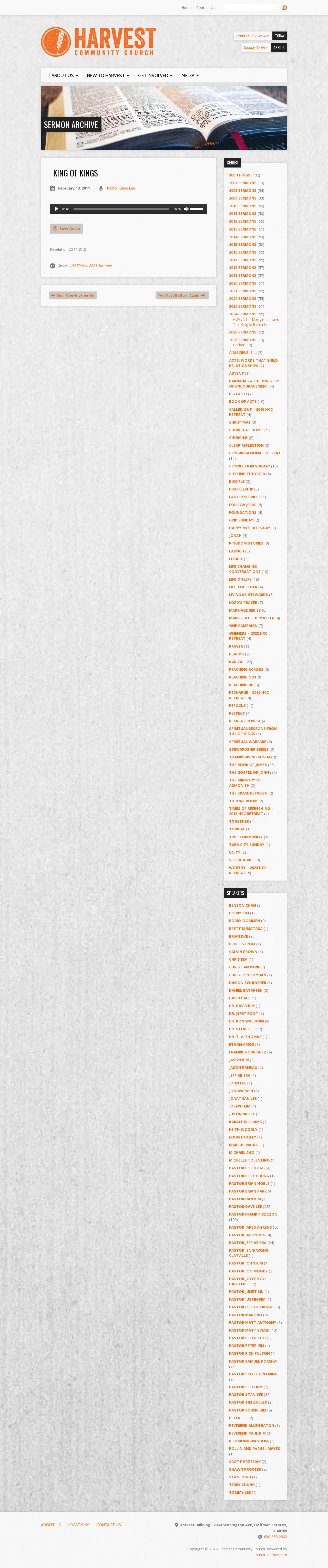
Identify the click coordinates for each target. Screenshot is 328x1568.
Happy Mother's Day (249, 527)
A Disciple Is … (243, 352)
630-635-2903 (275, 1536)
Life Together (243, 586)
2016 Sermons (243, 252)
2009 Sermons (243, 198)
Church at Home (246, 429)
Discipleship (241, 489)
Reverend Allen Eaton (251, 1425)
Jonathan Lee (243, 1098)
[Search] (251, 8)
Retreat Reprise (245, 720)
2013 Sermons (243, 229)
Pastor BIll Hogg (247, 1167)
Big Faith (238, 393)
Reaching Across (246, 669)
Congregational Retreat (255, 453)
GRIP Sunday (241, 520)
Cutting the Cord (247, 473)
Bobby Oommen (244, 920)
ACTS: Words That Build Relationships (253, 363)
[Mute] (186, 209)
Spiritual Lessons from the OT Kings (253, 731)
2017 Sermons (243, 259)
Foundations (243, 512)
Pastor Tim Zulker (248, 1402)
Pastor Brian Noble (249, 1183)
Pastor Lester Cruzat (251, 1306)
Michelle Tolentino (249, 1160)
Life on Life (240, 579)
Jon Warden (241, 1090)
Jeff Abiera (239, 1075)
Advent (236, 373)
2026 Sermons (243, 339)
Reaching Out (243, 677)
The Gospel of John (249, 772)
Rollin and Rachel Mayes (254, 1448)
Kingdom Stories (246, 543)
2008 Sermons (243, 190)
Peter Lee (238, 1417)
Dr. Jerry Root (243, 1013)
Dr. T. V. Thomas (245, 1036)
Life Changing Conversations (245, 569)
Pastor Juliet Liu (246, 1291)
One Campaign (243, 625)
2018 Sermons (243, 267)
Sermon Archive (71, 124)
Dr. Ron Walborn (246, 1021)
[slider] (122, 209)
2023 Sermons (243, 306)
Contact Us (205, 7)
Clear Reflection (246, 445)
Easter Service (243, 496)
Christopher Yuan (247, 975)
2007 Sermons (243, 182)
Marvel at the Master (251, 617)
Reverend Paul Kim (247, 1433)
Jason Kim (239, 1059)
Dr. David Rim (242, 1005)
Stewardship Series (249, 749)
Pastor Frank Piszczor (253, 1214)
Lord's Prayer (243, 602)
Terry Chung (242, 1484)
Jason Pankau (243, 1067)
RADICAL (236, 661)
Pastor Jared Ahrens (250, 1227)
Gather (238, 344)
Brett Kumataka (246, 928)
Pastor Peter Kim (246, 1345)
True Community (246, 836)
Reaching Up (241, 684)
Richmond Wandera (249, 1440)
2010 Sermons (243, 205)
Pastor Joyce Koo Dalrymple (247, 1281)
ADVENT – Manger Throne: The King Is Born (256, 322)
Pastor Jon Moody (248, 1271)
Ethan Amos (241, 1044)
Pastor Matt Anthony (252, 1322)
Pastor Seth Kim (246, 1386)
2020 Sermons (243, 283)
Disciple (237, 481)
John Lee (237, 1083)
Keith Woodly (243, 1129)
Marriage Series (245, 610)
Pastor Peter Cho (247, 1337)
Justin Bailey (242, 1113)
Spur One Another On (72, 295)
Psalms (236, 654)
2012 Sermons (243, 221)
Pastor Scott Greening (253, 1374)
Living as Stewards (248, 594)
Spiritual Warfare (247, 741)
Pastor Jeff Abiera (247, 1242)
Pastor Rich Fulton (249, 1353)
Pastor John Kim (246, 1263)
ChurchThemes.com (270, 1554)
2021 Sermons (243, 290)
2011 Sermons (100, 265)
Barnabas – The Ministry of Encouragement (254, 384)
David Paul (240, 998)
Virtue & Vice (241, 860)
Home (186, 7)
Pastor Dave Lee (121, 188)
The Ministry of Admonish (245, 783)
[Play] (56, 209)
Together (239, 821)
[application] (128, 209)
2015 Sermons (243, 244)
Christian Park (244, 967)
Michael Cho (241, 1152)
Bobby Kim (239, 913)
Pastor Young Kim (247, 1410)
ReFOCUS (237, 705)
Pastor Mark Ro (245, 1314)
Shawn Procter (245, 1469)
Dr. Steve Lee (241, 1029)
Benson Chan (242, 905)
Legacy (236, 558)
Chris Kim (238, 959)
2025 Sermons (243, 332)
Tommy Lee (240, 1492)
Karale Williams (245, 1121)
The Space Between (248, 793)
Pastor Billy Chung (249, 1175)
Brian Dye (238, 936)
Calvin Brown (243, 951)
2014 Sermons (243, 236)
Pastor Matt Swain (249, 1330)
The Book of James (248, 764)
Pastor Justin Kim (247, 1299)
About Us (51, 1524)
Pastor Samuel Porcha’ (253, 1361)
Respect (237, 713)
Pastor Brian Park (248, 1191)
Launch (236, 551)
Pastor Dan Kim (245, 1198)
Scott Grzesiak (245, 1461)
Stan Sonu (240, 1477)
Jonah (235, 535)
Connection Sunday (249, 466)
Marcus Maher (244, 1144)
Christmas (240, 422)
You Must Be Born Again (181, 295)
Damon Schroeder (247, 982)
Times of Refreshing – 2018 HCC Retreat (251, 811)
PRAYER (236, 646)
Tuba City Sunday (246, 844)
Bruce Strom (242, 944)
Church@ (238, 437)
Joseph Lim (239, 1106)
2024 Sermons (243, 313)
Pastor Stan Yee (246, 1394)
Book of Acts (243, 401)
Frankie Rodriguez (247, 1052)
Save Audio (66, 228)
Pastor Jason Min (247, 1234)
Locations (78, 1524)
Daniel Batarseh (246, 990)
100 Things (78, 265)
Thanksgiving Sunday (251, 757)
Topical (237, 829)
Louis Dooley (242, 1137)
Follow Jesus (243, 504)
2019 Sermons (243, 275)
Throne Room (243, 800)
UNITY (234, 852)
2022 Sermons (243, 298)
